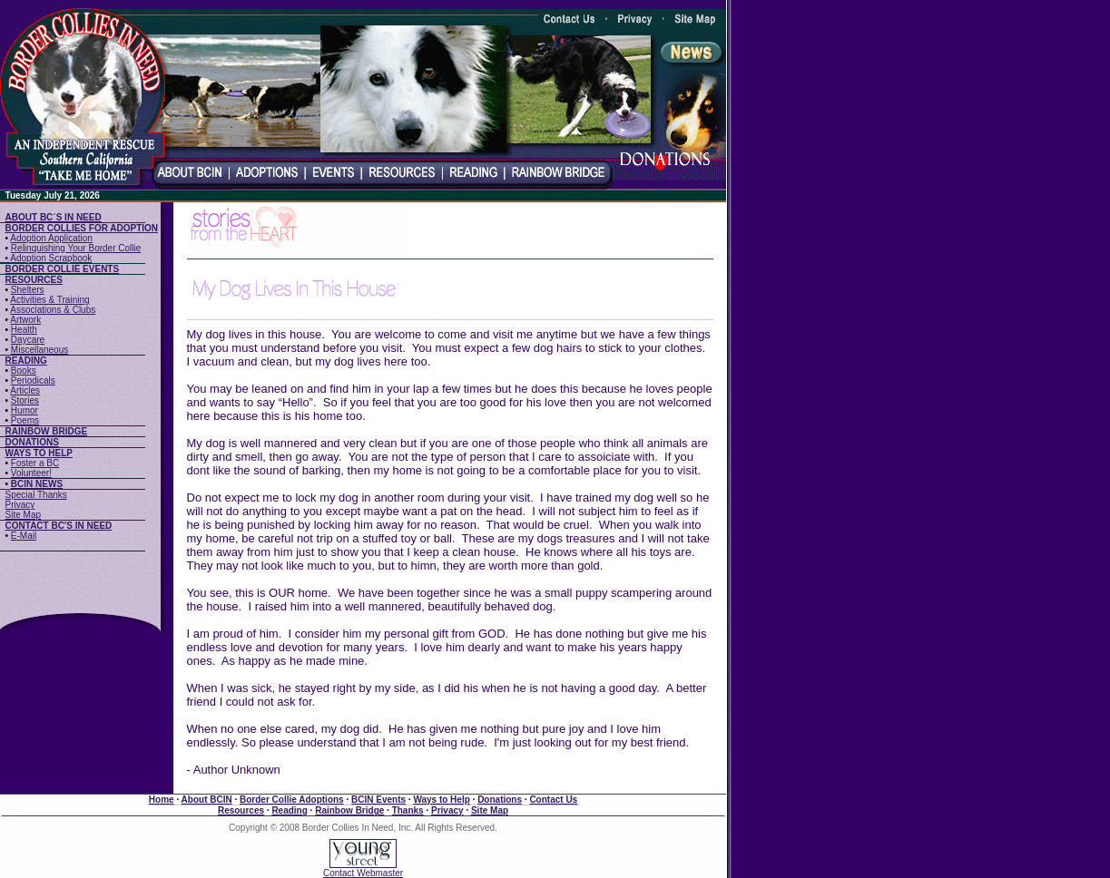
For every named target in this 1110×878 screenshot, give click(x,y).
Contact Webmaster (363, 873)
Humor (24, 410)
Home (161, 800)
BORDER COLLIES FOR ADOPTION (82, 228)
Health (24, 330)
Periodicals (33, 380)
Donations (499, 800)
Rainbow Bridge (349, 810)
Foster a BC (35, 463)
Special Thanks (36, 495)
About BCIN (207, 800)
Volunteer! (31, 473)
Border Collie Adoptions (292, 800)
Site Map (23, 515)
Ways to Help (441, 800)
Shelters (27, 290)
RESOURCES (34, 280)
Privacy (20, 505)
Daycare (27, 340)
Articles (25, 390)
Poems (25, 420)
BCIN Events (378, 800)
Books (23, 371)
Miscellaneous (39, 350)
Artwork (25, 320)
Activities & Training (49, 300)
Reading (289, 810)
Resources (241, 810)
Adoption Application (51, 238)
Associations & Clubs (52, 310)
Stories (25, 400)
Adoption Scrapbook (51, 258)
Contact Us (553, 800)
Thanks (408, 810)
